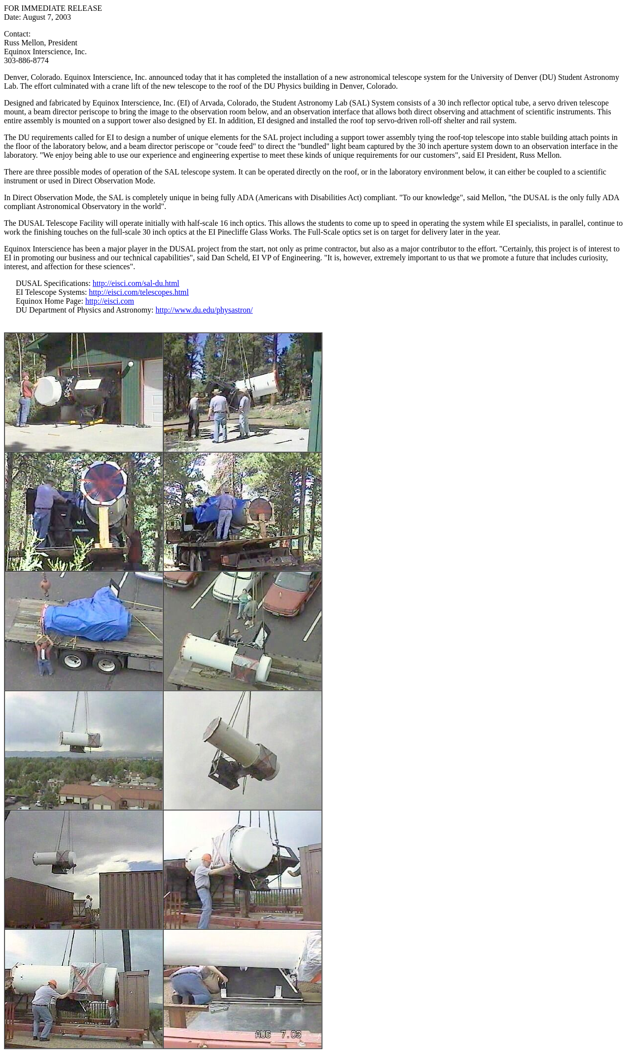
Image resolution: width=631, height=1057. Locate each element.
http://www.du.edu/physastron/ (204, 310)
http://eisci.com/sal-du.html (136, 283)
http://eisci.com (109, 301)
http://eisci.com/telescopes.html (139, 292)
